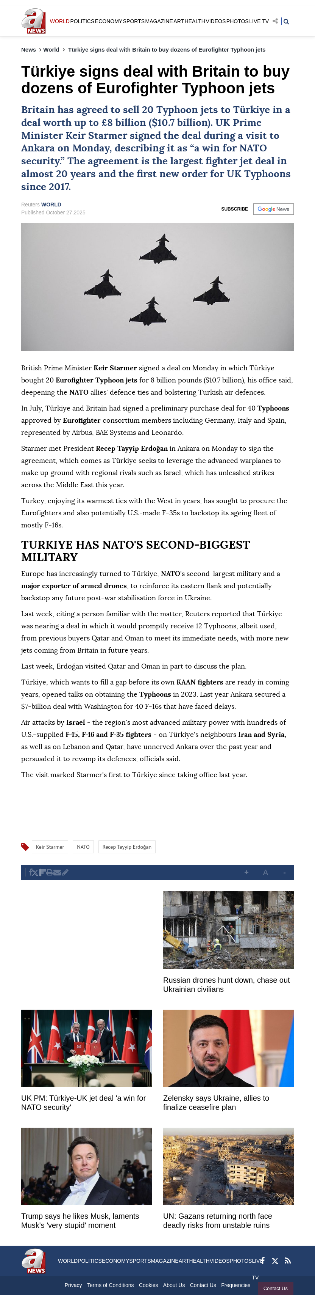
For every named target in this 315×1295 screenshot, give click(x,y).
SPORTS (134, 21)
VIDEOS (216, 21)
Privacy (73, 1285)
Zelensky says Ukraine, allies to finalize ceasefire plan (216, 1102)
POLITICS (82, 21)
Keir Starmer (96, 136)
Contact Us (276, 1288)
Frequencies (235, 1285)
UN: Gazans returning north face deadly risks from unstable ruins (217, 1220)
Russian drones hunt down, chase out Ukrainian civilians (226, 984)
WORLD (60, 21)
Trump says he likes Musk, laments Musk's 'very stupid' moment (80, 1220)
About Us (174, 1285)
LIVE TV (259, 21)
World (51, 49)
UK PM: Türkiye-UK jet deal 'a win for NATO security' (83, 1102)
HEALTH (195, 21)
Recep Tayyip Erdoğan (127, 846)
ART (178, 21)
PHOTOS (237, 21)
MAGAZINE (159, 21)
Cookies (148, 1285)
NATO (253, 148)
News (28, 49)
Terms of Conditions (110, 1285)
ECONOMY (108, 21)
